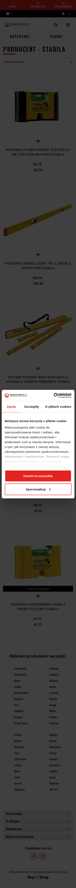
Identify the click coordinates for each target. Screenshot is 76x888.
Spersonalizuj (38, 489)
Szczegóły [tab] (31, 406)
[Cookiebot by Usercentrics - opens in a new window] (54, 395)
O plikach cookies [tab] (58, 406)
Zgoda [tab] (11, 406)
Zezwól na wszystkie (38, 476)
